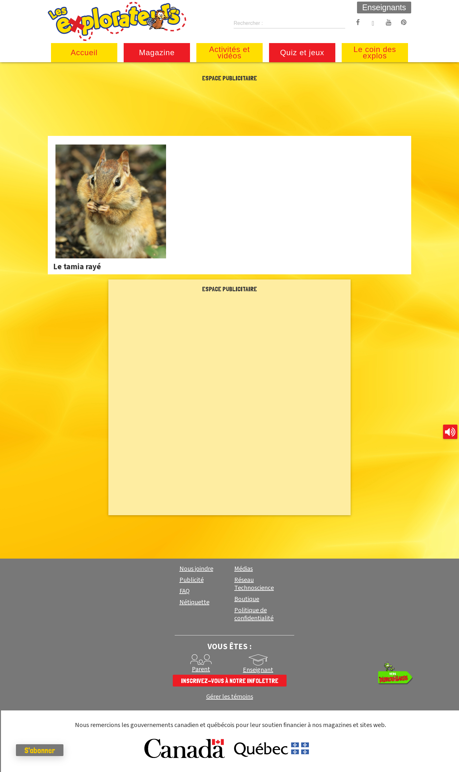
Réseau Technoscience (254, 583)
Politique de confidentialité (253, 614)
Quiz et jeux (302, 52)
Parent (201, 669)
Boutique (246, 599)
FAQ (184, 591)
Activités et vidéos (229, 52)
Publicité (191, 579)
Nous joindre (196, 568)
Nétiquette (194, 602)
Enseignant (258, 669)
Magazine (157, 52)
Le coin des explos (374, 52)
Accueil (84, 52)
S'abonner (39, 750)
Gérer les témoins (229, 697)
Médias (243, 568)
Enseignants (384, 7)
